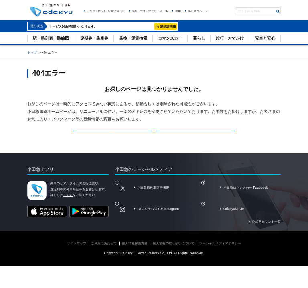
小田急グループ (198, 11)
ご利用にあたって (104, 250)
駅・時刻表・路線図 (51, 38)
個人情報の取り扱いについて (174, 250)
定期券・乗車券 (94, 38)
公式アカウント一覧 (266, 228)
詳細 (148, 26)
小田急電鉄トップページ (114, 133)
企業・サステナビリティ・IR (150, 11)
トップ (32, 52)
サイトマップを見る (197, 133)
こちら (68, 202)
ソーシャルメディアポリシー (220, 250)
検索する (278, 11)
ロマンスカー (170, 38)
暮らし (199, 38)
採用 (178, 11)
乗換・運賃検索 (133, 38)
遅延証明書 (168, 26)
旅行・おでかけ (230, 38)
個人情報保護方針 (135, 250)
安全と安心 (265, 38)
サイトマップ (76, 250)
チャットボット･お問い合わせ (106, 11)
